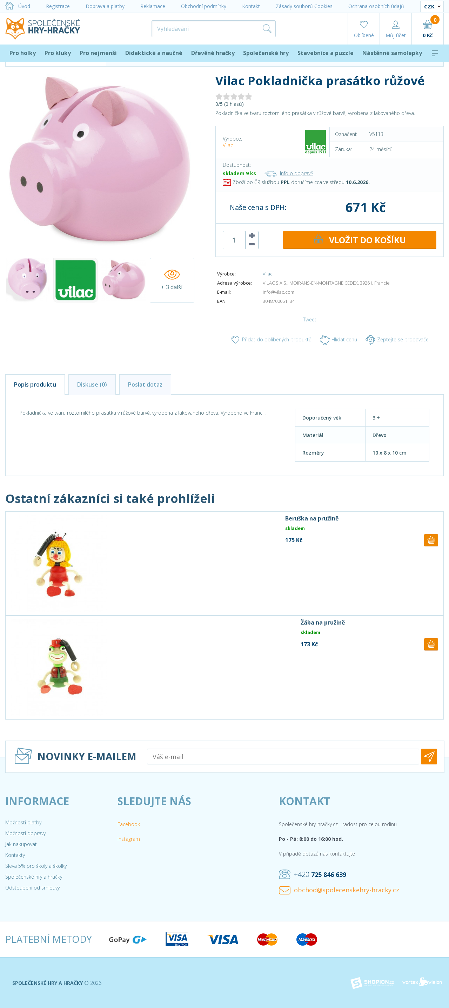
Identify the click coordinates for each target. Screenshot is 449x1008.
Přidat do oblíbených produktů (270, 340)
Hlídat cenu (338, 340)
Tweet (309, 319)
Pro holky (22, 53)
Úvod (17, 6)
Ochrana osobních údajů (376, 6)
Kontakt (251, 6)
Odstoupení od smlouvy (32, 887)
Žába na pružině (323, 622)
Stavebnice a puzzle (325, 53)
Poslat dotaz (145, 384)
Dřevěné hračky (213, 53)
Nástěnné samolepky (392, 53)
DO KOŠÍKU (359, 240)
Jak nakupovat (21, 844)
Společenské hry (266, 53)
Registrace (58, 6)
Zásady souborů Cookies (304, 6)
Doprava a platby (105, 6)
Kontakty (15, 855)
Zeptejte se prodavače (397, 340)
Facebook (129, 824)
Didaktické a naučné (153, 53)
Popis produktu (35, 384)
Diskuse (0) (92, 384)
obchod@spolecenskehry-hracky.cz (339, 890)
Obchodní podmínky (203, 6)
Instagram (129, 839)
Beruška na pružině (312, 518)
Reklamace (152, 6)
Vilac (228, 145)
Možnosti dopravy (25, 833)
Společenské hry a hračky (33, 876)
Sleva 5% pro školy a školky (36, 866)
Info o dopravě (288, 173)
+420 (312, 874)
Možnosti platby (23, 822)
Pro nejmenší (98, 53)
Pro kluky (58, 53)
